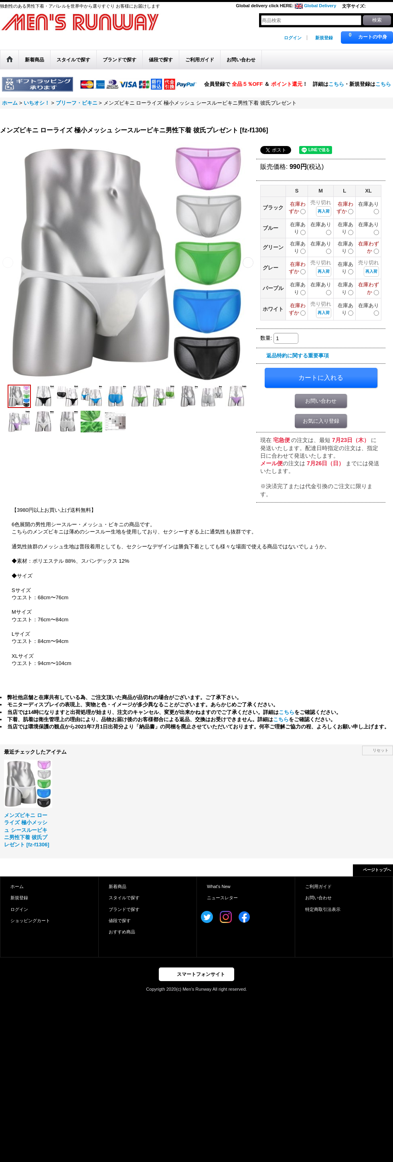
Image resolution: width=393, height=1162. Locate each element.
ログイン (293, 37)
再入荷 (324, 211)
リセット (381, 750)
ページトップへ (377, 870)
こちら (336, 84)
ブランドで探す (124, 909)
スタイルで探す (124, 897)
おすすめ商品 (122, 931)
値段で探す (120, 920)
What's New (219, 886)
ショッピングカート (30, 920)
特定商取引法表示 (322, 909)
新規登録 (324, 37)
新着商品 (117, 886)
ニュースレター (222, 897)
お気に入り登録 (321, 421)
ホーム (17, 886)
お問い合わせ (320, 401)
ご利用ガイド (318, 886)
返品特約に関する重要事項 (297, 356)
